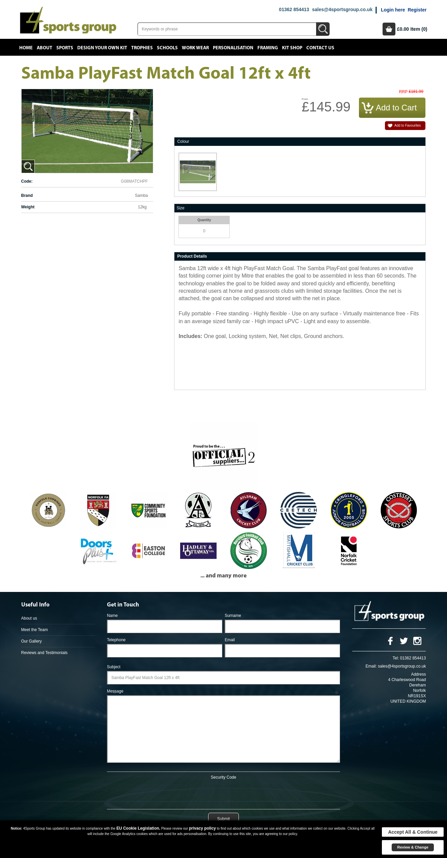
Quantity (204, 220)
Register (417, 9)
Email (230, 640)
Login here (393, 9)
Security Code (223, 777)
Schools (167, 48)
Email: (371, 666)
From (305, 99)
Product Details (192, 256)
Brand (27, 195)
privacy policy (202, 828)
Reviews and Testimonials (44, 652)
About (44, 48)
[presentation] (223, 793)
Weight (28, 207)
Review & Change (412, 847)
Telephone (116, 640)
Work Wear (195, 48)
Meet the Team (34, 629)
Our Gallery (31, 641)
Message (115, 691)
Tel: (396, 658)
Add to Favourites (407, 125)
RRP (403, 92)
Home (26, 48)
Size (180, 208)
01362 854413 (294, 9)
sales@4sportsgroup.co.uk (342, 9)
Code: (27, 181)
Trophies (142, 48)
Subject (113, 667)
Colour (183, 141)
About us (29, 618)
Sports (64, 48)
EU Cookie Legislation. (138, 828)
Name (112, 615)
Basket (389, 29)
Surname (233, 615)
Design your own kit (102, 48)
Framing (267, 48)
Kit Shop (292, 48)
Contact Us (320, 48)
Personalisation (233, 48)
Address (418, 674)
